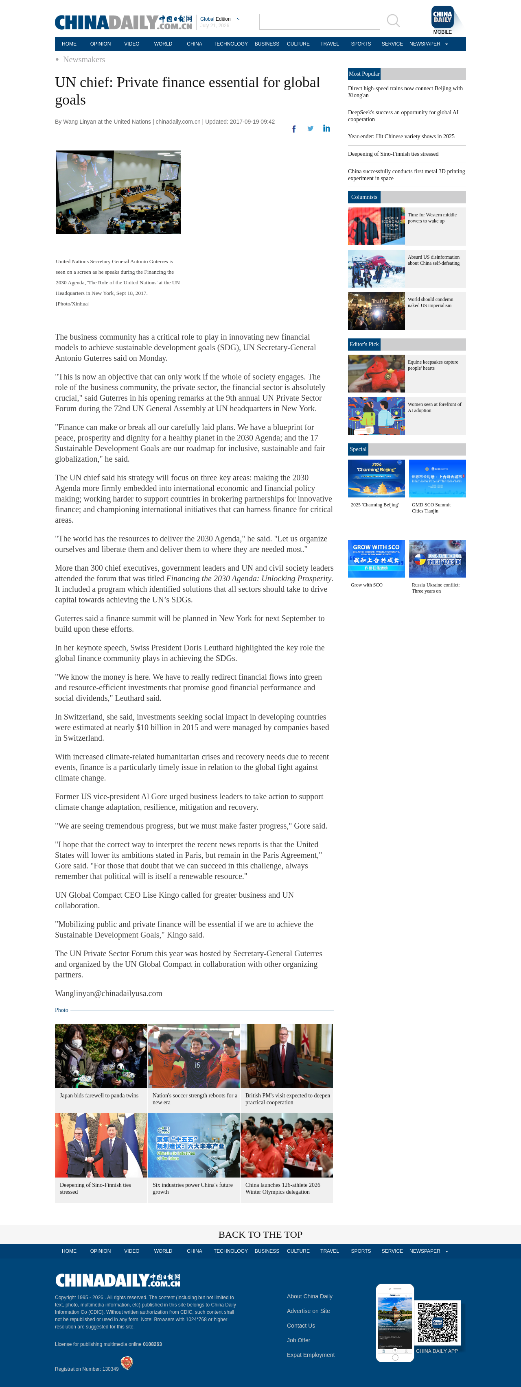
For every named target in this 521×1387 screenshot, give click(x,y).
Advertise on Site (308, 1311)
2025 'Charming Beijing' (375, 505)
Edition (215, 19)
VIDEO (131, 44)
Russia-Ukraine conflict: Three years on (436, 588)
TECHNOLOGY (231, 44)
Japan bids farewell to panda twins (99, 1096)
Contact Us (301, 1325)
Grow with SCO (367, 585)
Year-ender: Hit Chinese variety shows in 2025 (401, 136)
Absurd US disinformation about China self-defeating (434, 260)
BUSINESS (267, 44)
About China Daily (310, 1296)
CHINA (194, 44)
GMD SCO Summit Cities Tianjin (431, 508)
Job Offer (298, 1340)
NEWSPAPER (423, 44)
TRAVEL (329, 44)
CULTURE (298, 44)
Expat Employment (311, 1355)
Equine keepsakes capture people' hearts (433, 365)
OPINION (100, 44)
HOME (69, 44)
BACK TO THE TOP (261, 1234)
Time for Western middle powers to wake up (432, 218)
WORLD (163, 44)
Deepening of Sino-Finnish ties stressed (393, 154)
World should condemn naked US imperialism (430, 302)
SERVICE (392, 44)
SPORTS (361, 44)
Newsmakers (84, 59)
